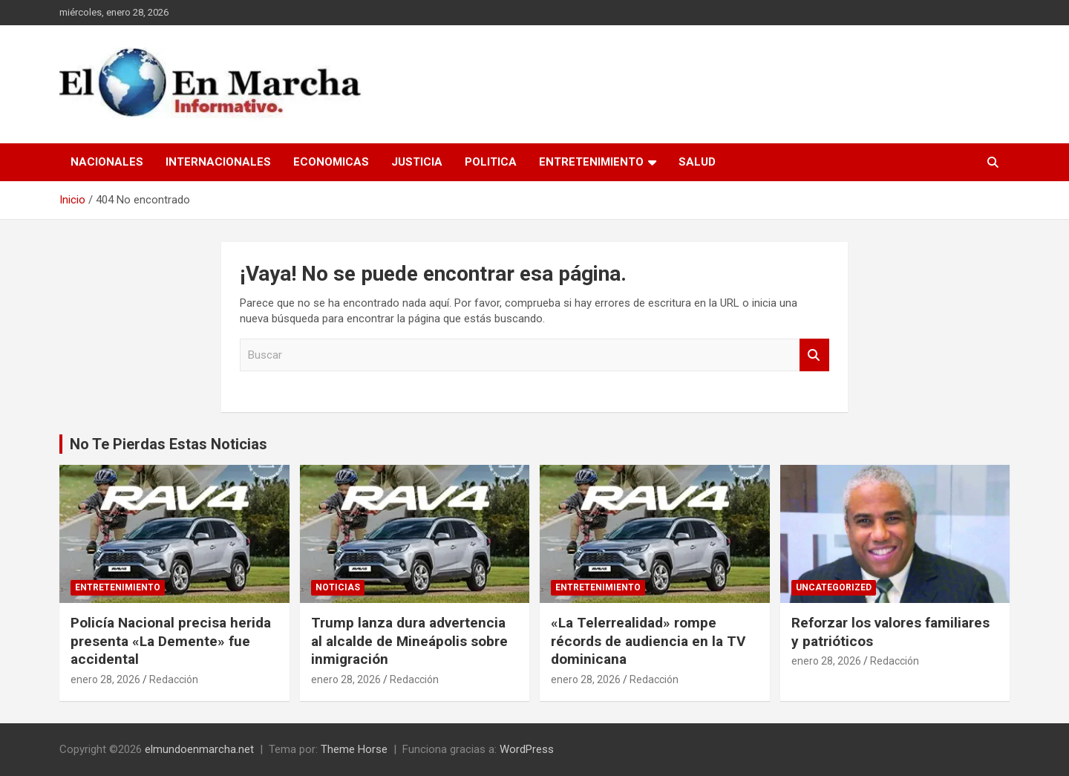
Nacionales (107, 162)
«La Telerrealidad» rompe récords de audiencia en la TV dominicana (648, 641)
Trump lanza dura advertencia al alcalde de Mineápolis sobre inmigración (409, 641)
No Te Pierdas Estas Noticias (168, 444)
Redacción (173, 679)
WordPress (527, 749)
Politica (491, 162)
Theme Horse (354, 749)
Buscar (814, 355)
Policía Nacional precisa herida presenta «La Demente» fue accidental (171, 641)
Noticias (338, 587)
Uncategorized (834, 587)
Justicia (416, 162)
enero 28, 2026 (105, 679)
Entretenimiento (591, 162)
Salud (697, 162)
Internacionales (218, 162)
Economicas (331, 162)
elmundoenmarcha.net (199, 749)
